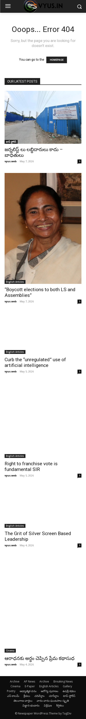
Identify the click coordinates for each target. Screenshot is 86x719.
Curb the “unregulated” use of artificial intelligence (35, 362)
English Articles (15, 281)
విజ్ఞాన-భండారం (30, 705)
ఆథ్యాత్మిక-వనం (28, 691)
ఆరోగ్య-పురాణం (49, 691)
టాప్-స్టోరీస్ (11, 141)
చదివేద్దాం (39, 696)
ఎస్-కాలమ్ (13, 696)
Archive (14, 681)
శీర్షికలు (60, 705)
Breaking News (63, 681)
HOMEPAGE (57, 59)
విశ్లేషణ (48, 705)
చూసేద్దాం (54, 696)
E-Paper (30, 686)
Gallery (67, 686)
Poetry (11, 691)
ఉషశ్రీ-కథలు (69, 691)
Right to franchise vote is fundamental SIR (31, 466)
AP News (29, 681)
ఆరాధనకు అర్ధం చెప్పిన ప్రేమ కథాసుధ (40, 658)
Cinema (10, 650)
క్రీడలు (27, 696)
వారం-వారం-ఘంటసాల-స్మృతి (53, 701)
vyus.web (11, 161)
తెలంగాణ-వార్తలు (23, 701)
